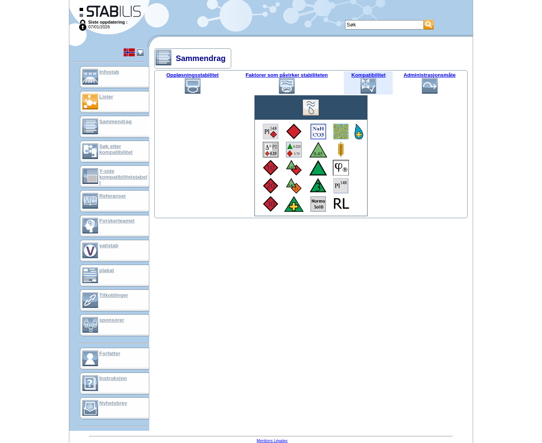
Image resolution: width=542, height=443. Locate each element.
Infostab (109, 72)
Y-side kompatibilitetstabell (123, 177)
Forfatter (109, 353)
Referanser (112, 196)
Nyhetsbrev (113, 403)
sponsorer (111, 320)
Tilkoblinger (113, 295)
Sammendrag (115, 121)
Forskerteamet (117, 221)
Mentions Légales (272, 441)
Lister (106, 97)
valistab (108, 245)
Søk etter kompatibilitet (116, 149)
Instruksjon (113, 378)
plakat (106, 270)
